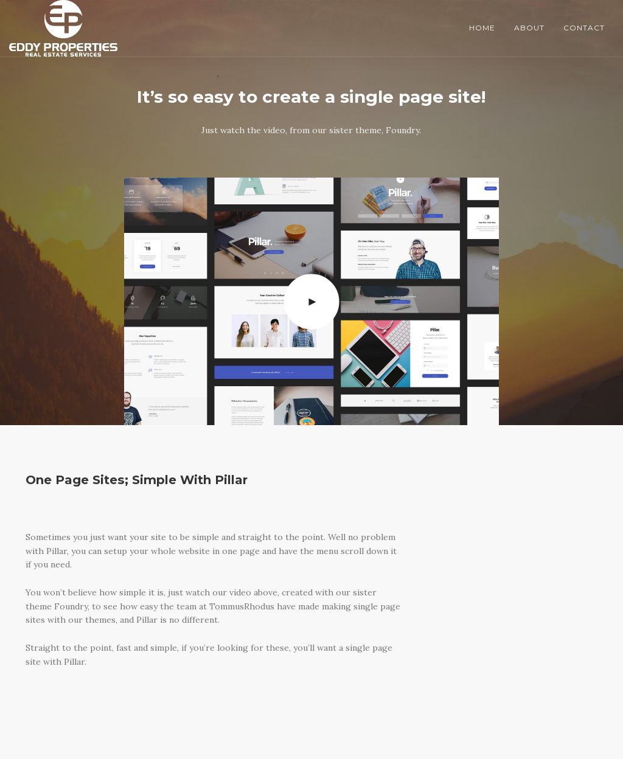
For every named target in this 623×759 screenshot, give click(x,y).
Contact (584, 27)
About (529, 27)
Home (482, 27)
